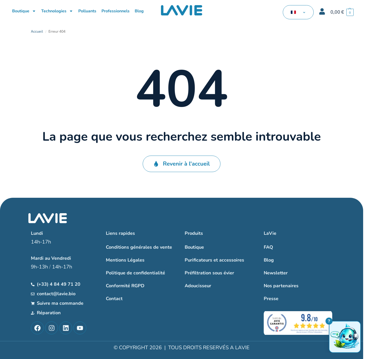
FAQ (268, 247)
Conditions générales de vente (139, 247)
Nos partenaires (281, 286)
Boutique (24, 11)
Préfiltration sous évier (209, 273)
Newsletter (276, 273)
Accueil (37, 31)
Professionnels (115, 11)
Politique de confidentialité (135, 273)
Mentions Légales (125, 260)
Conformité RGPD (125, 286)
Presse (271, 298)
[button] (342, 12)
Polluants (87, 11)
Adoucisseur (198, 286)
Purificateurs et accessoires (214, 260)
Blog (139, 11)
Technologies (57, 11)
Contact (114, 298)
